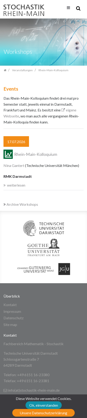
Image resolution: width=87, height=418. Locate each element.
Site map (10, 324)
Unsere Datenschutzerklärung (43, 413)
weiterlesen (16, 185)
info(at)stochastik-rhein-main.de (31, 390)
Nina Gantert (13, 165)
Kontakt (10, 304)
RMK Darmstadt (17, 176)
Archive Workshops (20, 204)
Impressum (12, 311)
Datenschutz (13, 318)
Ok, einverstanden (43, 405)
